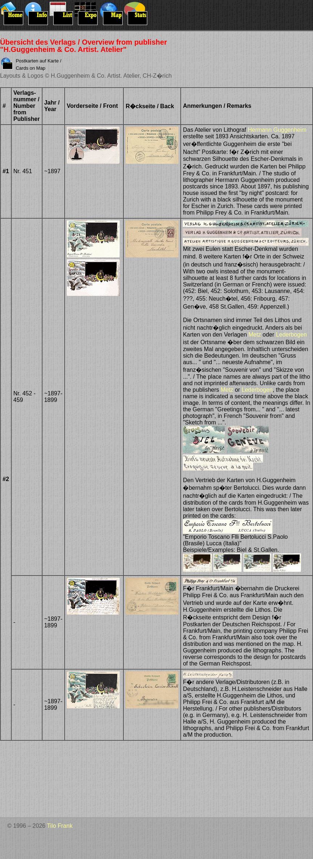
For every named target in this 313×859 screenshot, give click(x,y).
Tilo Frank (60, 826)
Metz (254, 334)
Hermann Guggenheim (277, 130)
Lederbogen (291, 334)
